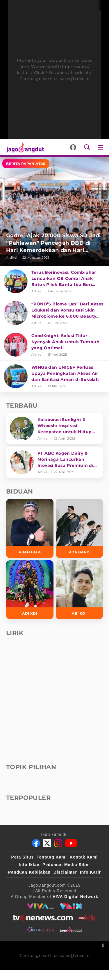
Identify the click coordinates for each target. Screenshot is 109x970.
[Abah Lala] (29, 528)
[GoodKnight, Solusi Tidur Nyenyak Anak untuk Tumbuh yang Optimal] (54, 345)
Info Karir (90, 872)
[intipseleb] (40, 929)
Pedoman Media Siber (66, 864)
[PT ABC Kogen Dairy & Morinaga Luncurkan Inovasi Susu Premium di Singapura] (54, 462)
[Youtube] (71, 843)
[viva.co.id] (40, 906)
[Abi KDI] (79, 590)
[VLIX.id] (71, 906)
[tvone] (42, 918)
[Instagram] (58, 843)
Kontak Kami (84, 857)
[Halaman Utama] (24, 147)
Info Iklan (29, 864)
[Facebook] (36, 843)
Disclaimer (65, 872)
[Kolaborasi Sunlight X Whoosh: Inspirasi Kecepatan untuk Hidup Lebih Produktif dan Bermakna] (54, 428)
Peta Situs (22, 857)
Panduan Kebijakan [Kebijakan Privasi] (29, 872)
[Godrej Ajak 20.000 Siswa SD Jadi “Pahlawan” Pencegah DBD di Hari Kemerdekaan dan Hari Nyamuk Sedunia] (54, 211)
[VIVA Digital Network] (75, 896)
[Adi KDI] (29, 590)
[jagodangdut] (71, 929)
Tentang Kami (52, 857)
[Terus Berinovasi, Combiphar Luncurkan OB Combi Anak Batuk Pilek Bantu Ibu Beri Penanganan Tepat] (54, 281)
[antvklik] (87, 918)
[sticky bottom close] (104, 944)
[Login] (73, 147)
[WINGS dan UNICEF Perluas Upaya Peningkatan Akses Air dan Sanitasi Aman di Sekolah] (54, 376)
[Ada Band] (79, 528)
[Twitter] (47, 843)
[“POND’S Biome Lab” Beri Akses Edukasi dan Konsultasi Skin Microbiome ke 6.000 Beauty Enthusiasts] (54, 313)
